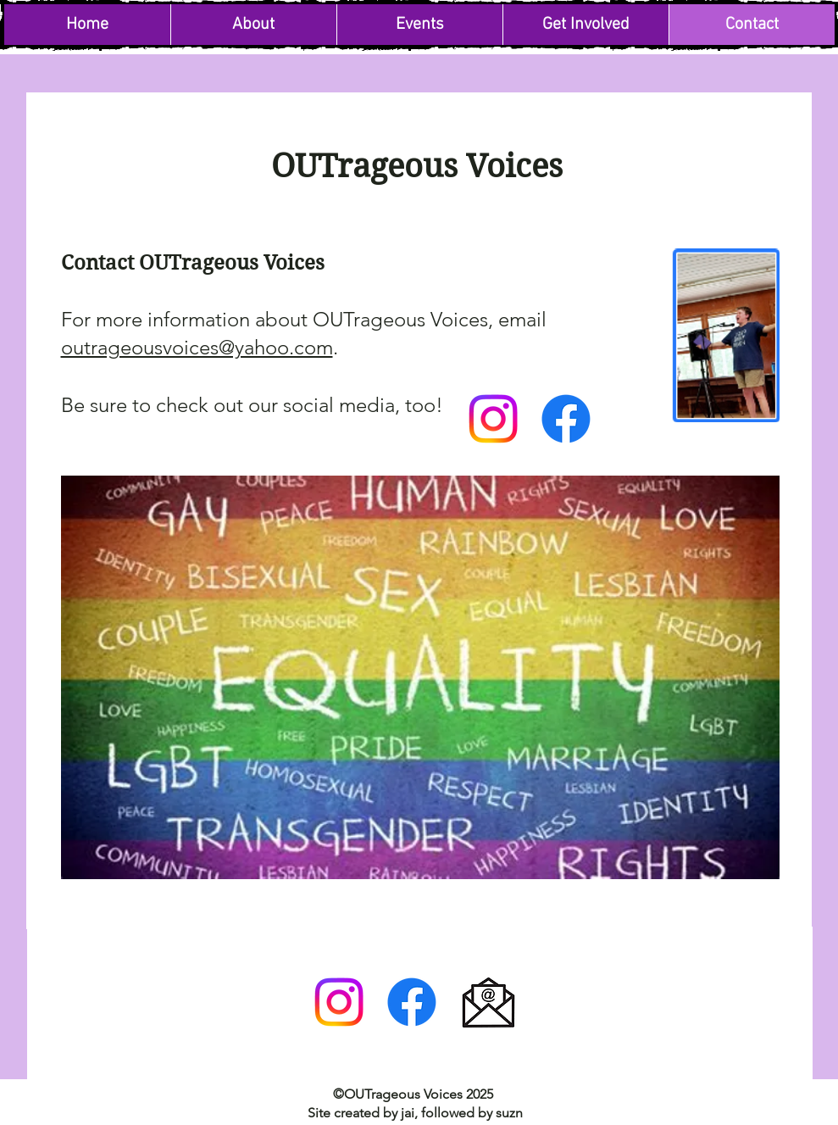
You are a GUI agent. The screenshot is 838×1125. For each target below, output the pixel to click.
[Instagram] (493, 419)
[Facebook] (566, 419)
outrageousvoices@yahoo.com (197, 347)
